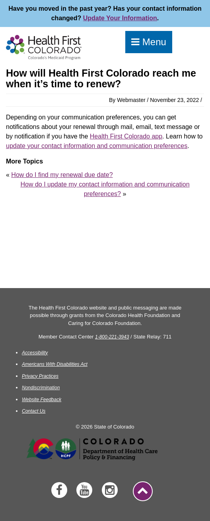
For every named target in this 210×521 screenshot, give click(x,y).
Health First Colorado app (126, 136)
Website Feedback (41, 399)
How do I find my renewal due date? (62, 174)
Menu (148, 42)
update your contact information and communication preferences (96, 145)
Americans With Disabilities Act (55, 364)
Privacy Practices (40, 376)
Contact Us (33, 411)
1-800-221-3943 (112, 337)
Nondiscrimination (41, 387)
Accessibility (35, 353)
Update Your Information (120, 18)
